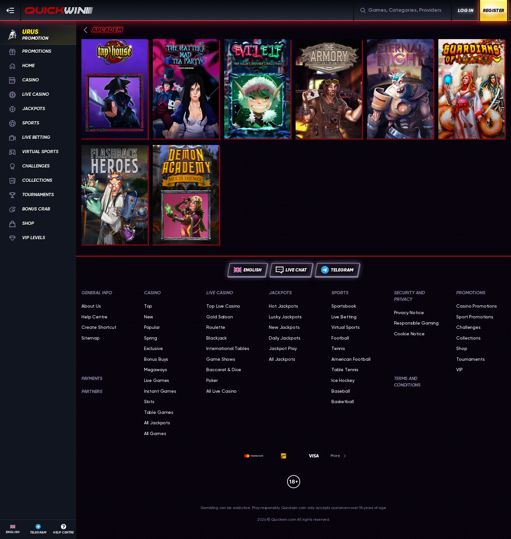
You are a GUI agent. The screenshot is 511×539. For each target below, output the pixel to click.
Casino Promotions (476, 306)
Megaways (155, 369)
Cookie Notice (409, 333)
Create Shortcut (98, 327)
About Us (91, 306)
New (148, 316)
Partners (91, 391)
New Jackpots (284, 327)
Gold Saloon (219, 316)
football (340, 338)
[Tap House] (114, 88)
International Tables (227, 348)
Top (148, 306)
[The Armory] (329, 88)
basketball (342, 401)
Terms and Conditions (407, 382)
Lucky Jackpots (285, 316)
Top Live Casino (223, 306)
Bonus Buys (156, 359)
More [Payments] (338, 455)
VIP (459, 369)
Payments (91, 378)
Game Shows (220, 359)
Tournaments (470, 359)
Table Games (158, 412)
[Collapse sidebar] (10, 10)
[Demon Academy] (186, 194)
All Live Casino (221, 391)
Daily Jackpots (284, 338)
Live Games (156, 380)
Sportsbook (343, 306)
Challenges (468, 327)
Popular (152, 327)
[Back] (85, 30)
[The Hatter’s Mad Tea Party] (186, 88)
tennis (338, 348)
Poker (211, 380)
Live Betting (344, 316)
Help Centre (94, 316)
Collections (468, 338)
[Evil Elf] (257, 88)
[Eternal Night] (400, 88)
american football (351, 359)
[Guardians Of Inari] (471, 88)
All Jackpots (157, 422)
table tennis (344, 369)
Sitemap (90, 338)
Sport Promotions (474, 316)
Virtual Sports (345, 327)
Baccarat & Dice (223, 369)
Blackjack (216, 338)
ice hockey (343, 380)
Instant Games (160, 391)
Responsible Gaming (416, 323)
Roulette (215, 327)
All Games (155, 433)
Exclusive (153, 348)
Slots (149, 401)
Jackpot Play (283, 348)
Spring (150, 338)
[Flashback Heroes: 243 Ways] (114, 194)
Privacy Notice (409, 312)
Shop (461, 348)
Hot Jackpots (283, 306)
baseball (340, 391)
